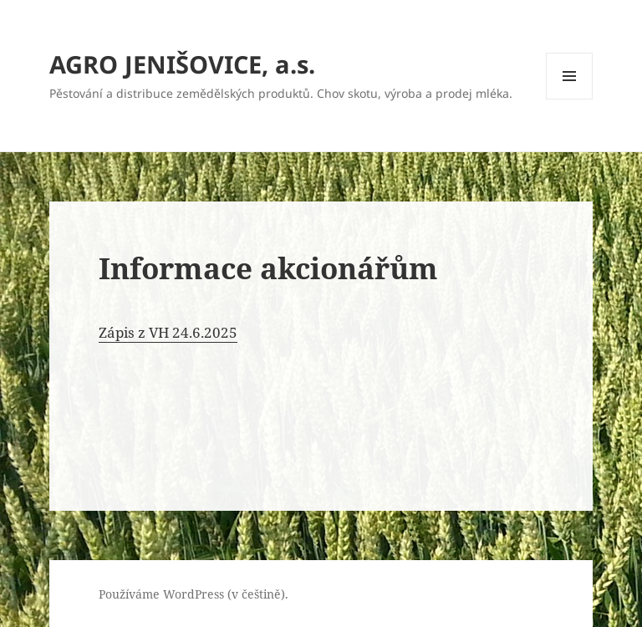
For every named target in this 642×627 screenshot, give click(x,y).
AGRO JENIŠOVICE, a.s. (182, 64)
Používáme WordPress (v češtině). (193, 594)
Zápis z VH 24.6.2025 (168, 332)
